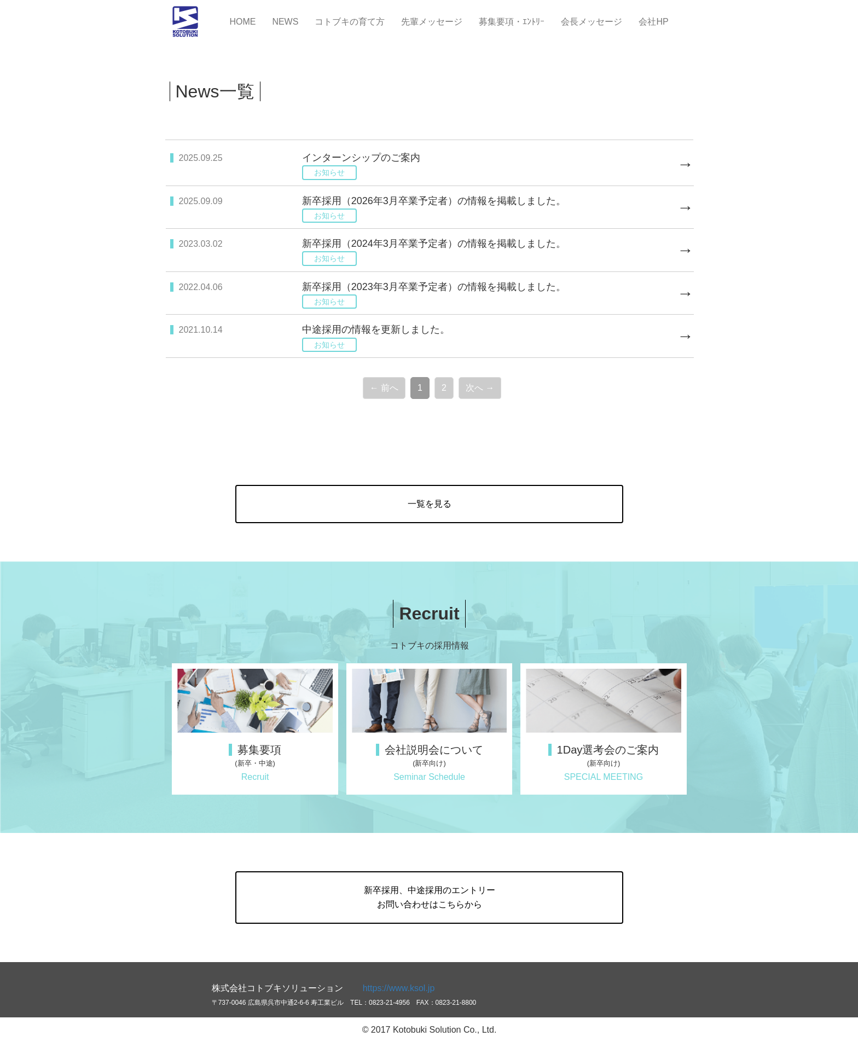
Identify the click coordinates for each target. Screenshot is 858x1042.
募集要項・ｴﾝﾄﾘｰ (511, 21)
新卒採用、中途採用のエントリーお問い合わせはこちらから (429, 897)
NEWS (285, 21)
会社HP (653, 21)
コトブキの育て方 (350, 21)
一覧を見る (429, 503)
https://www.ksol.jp (399, 988)
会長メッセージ (591, 21)
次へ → (480, 387)
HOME (242, 21)
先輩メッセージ (431, 21)
